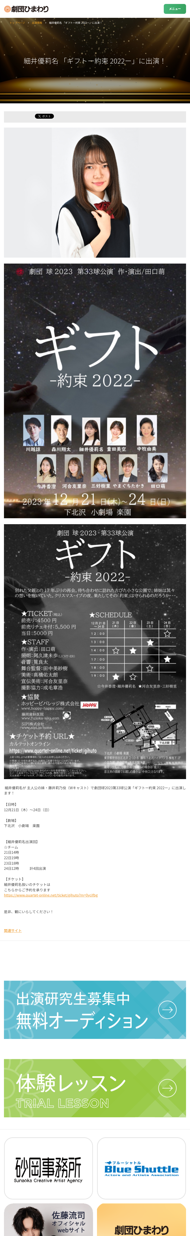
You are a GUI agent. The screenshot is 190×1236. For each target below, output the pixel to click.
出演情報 (37, 22)
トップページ (17, 22)
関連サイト (13, 930)
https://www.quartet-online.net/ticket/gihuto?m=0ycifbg (51, 895)
